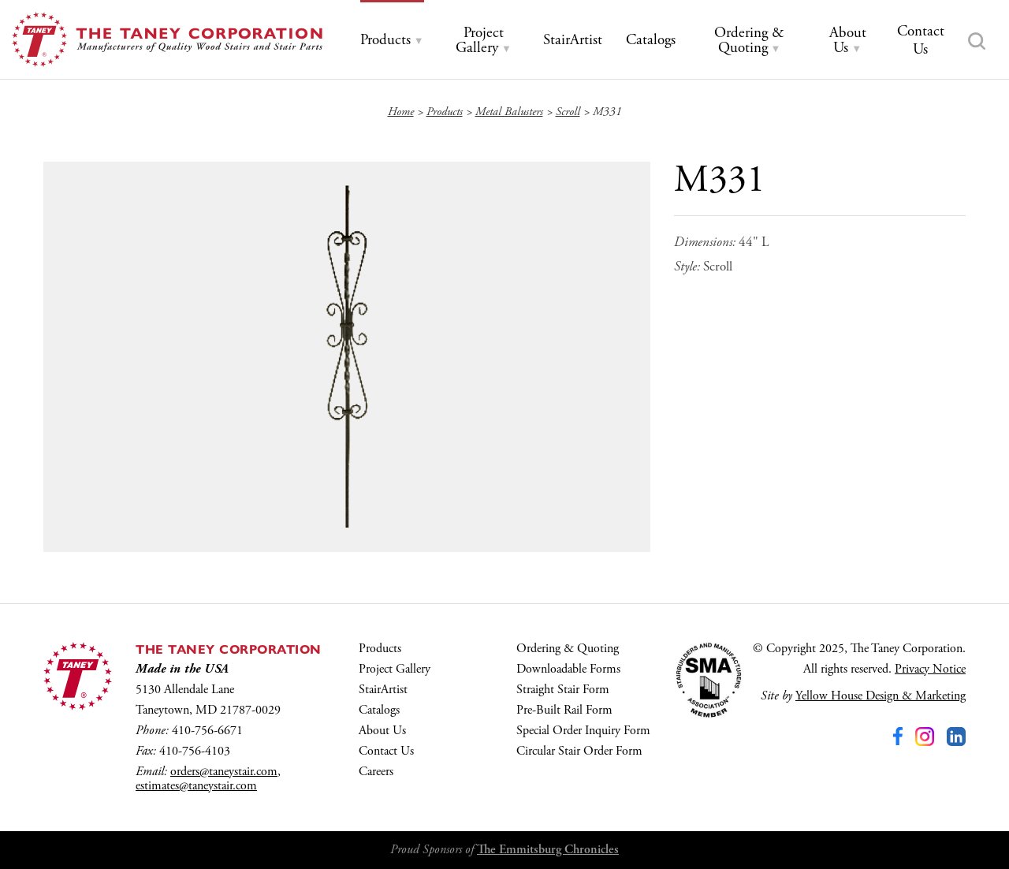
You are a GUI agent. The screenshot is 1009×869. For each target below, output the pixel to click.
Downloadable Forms (568, 669)
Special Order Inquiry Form (583, 730)
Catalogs (379, 710)
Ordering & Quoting (567, 648)
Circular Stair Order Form (579, 751)
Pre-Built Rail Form (564, 710)
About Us (382, 730)
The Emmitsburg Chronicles (548, 849)
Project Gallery (394, 669)
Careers (376, 771)
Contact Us (386, 751)
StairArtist (383, 689)
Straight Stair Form (562, 689)
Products (380, 648)
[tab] (392, 40)
